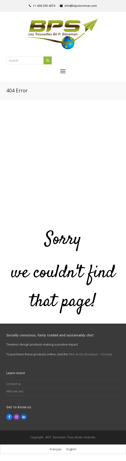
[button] (62, 71)
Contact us (13, 384)
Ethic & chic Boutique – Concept (90, 354)
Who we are (14, 391)
